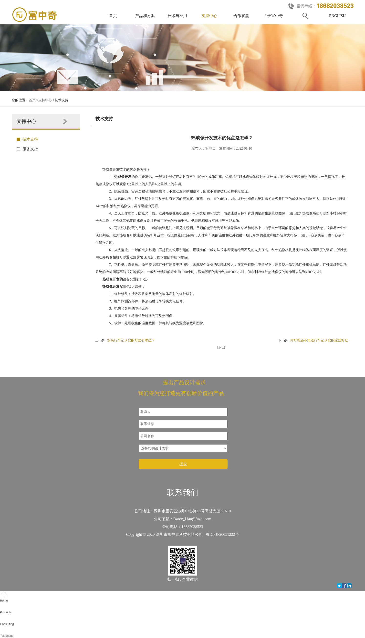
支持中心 (209, 16)
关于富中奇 (273, 16)
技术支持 (30, 139)
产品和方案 (145, 16)
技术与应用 (177, 16)
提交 (183, 464)
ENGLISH (337, 16)
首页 (113, 16)
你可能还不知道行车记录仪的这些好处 (319, 340)
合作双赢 (241, 16)
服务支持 (30, 149)
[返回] (221, 347)
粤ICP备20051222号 (222, 534)
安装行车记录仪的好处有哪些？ (131, 340)
